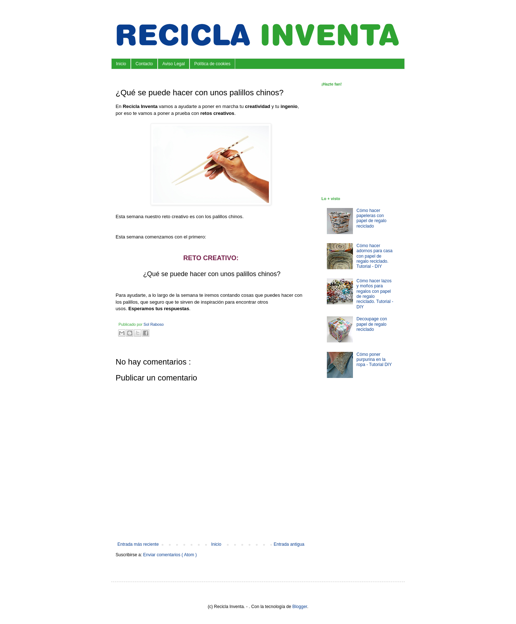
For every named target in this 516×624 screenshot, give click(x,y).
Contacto (144, 63)
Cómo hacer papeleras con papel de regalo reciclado (372, 218)
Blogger (299, 606)
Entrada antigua (289, 544)
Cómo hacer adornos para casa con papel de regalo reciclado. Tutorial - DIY (374, 256)
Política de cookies (212, 63)
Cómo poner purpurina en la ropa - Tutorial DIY (374, 359)
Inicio (121, 63)
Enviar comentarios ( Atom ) (170, 554)
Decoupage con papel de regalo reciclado (372, 324)
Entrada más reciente (138, 544)
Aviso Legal (173, 63)
